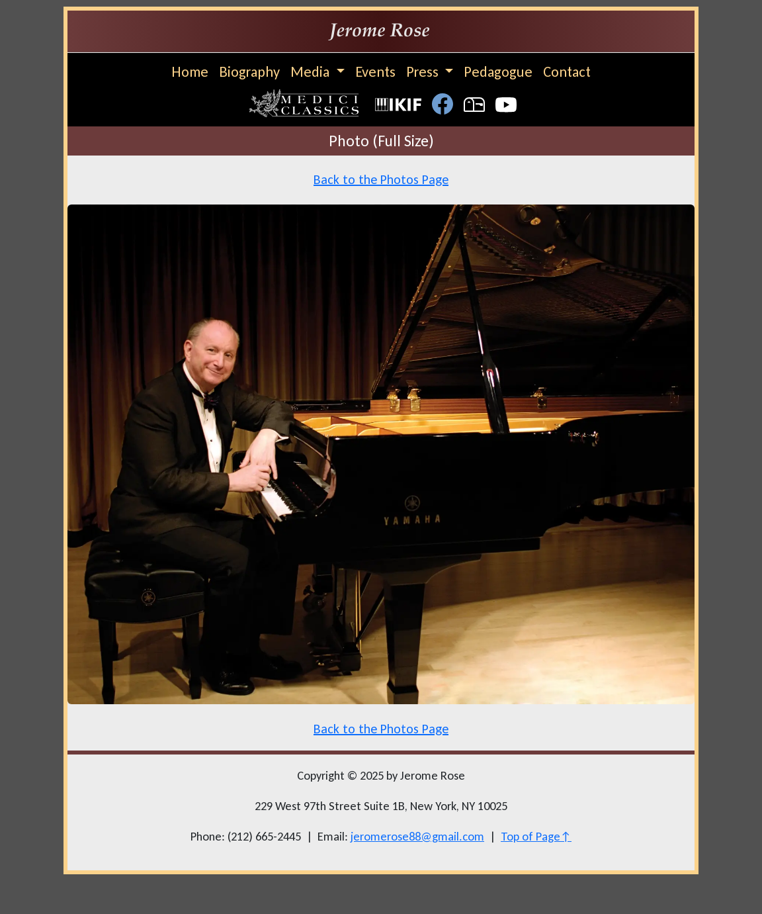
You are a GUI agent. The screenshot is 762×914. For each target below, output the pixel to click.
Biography (249, 72)
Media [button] (311, 72)
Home (189, 72)
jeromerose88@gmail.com (417, 836)
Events (375, 72)
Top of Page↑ (536, 836)
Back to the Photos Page (381, 179)
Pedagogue (498, 72)
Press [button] (424, 72)
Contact (567, 72)
